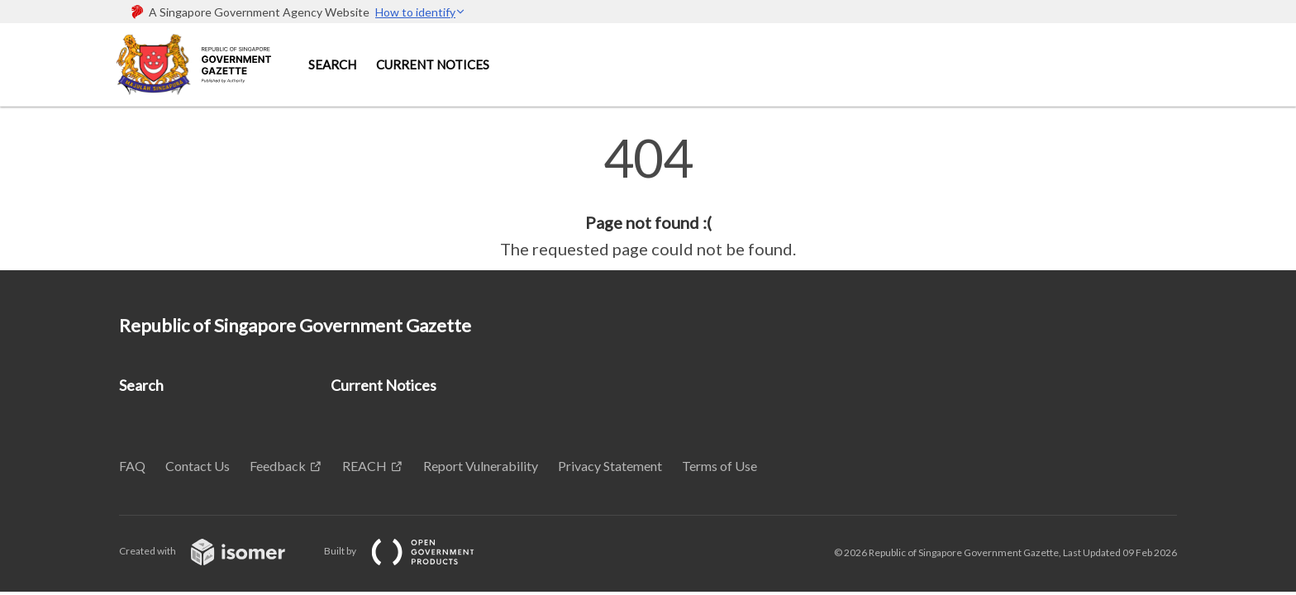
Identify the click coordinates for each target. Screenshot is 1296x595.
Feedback (278, 466)
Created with (215, 551)
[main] (648, 196)
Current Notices (432, 64)
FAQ (132, 466)
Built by (412, 551)
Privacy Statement (610, 466)
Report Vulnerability (480, 466)
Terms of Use (719, 466)
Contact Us (197, 466)
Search (332, 64)
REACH (364, 466)
